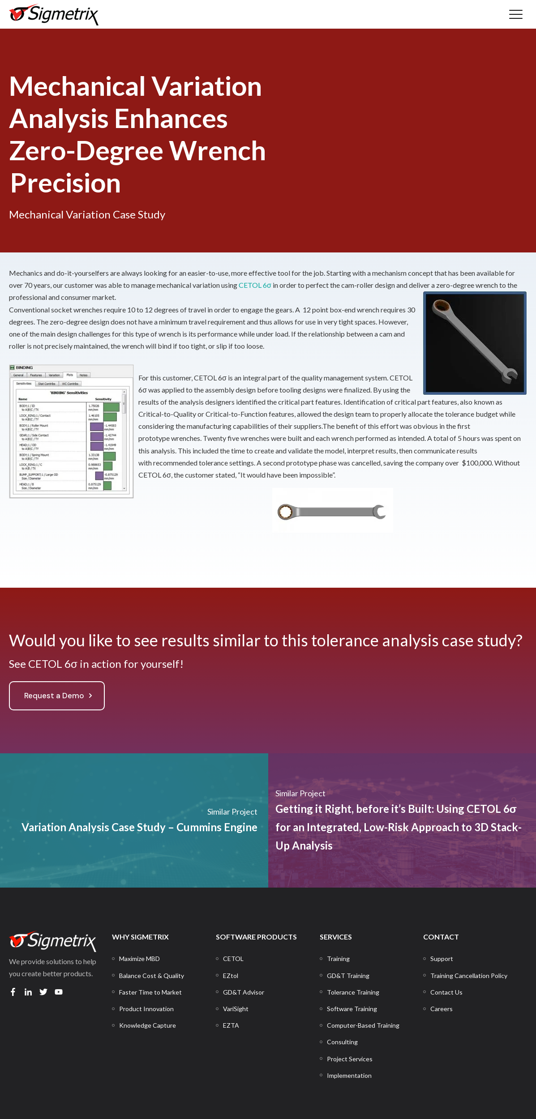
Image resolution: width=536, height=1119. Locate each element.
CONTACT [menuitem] (441, 936)
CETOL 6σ (255, 285)
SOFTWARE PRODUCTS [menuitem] (256, 936)
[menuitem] (139, 958)
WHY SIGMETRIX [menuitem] (140, 936)
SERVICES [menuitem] (336, 936)
